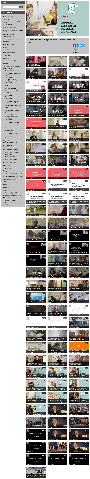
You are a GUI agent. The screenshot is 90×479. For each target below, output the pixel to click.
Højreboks (10, 130)
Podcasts (76, 52)
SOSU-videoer (7, 165)
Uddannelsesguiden (11, 200)
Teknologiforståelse (10, 88)
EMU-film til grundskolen (12, 193)
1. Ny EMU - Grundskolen (12, 71)
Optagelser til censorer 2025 (11, 22)
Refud (5, 184)
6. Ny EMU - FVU (10, 168)
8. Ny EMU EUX (8, 16)
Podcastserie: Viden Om (12, 122)
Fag (6, 127)
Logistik (5, 47)
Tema (6, 85)
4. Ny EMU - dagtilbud (11, 159)
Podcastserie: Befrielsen (12, 133)
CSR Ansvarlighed (8, 44)
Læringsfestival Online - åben (13, 176)
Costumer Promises (9, 52)
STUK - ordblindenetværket (11, 39)
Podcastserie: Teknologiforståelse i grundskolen (11, 96)
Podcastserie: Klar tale (11, 125)
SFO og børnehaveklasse (10, 149)
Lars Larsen (6, 41)
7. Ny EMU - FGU (10, 27)
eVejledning (6, 50)
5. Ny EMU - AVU (10, 162)
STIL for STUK (9, 24)
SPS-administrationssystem (11, 182)
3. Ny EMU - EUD (10, 157)
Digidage (6, 187)
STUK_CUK (6, 190)
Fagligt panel (7, 171)
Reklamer (6, 58)
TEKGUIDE (6, 55)
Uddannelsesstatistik (9, 179)
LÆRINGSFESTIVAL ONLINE (14, 173)
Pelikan (5, 63)
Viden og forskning (10, 61)
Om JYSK (6, 19)
